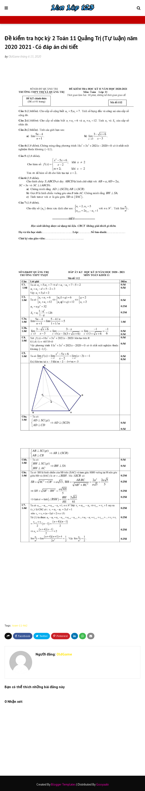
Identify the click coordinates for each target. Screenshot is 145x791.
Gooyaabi (102, 784)
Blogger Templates (63, 784)
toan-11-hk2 (20, 625)
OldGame (14, 57)
